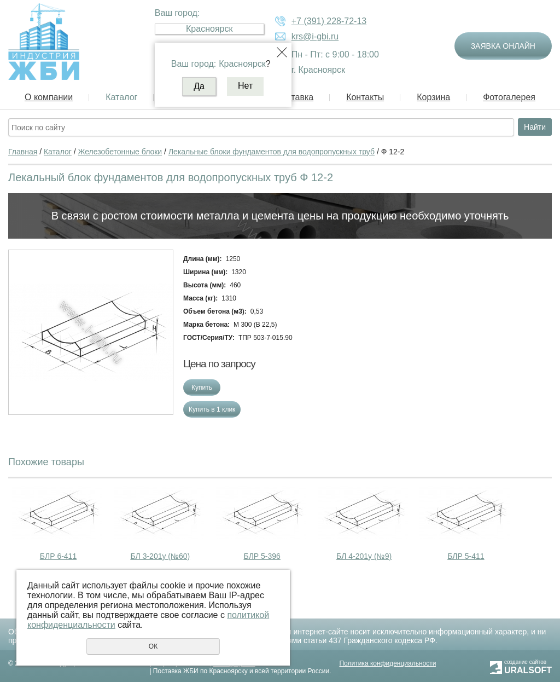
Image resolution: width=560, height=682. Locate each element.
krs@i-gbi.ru (315, 36)
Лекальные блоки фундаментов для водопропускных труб (271, 151)
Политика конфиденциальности (387, 663)
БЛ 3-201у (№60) (160, 556)
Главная (22, 151)
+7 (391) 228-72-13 (328, 21)
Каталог (121, 97)
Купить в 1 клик (212, 409)
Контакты (365, 97)
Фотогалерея (509, 97)
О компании (49, 97)
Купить (201, 387)
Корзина (433, 97)
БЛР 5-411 (465, 556)
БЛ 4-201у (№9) (364, 556)
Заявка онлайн (503, 46)
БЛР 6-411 (58, 556)
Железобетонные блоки (120, 151)
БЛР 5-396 (261, 556)
